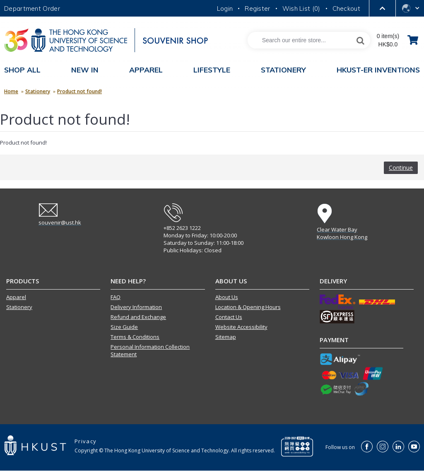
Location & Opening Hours (248, 307)
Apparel (16, 297)
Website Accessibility (241, 327)
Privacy (85, 441)
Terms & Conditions (135, 337)
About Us (226, 297)
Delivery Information (136, 307)
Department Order (32, 8)
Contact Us (228, 317)
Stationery (37, 91)
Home (11, 91)
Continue (401, 167)
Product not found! (79, 91)
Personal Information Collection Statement (150, 350)
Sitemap (225, 337)
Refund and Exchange (138, 317)
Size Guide (124, 327)
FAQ (115, 297)
